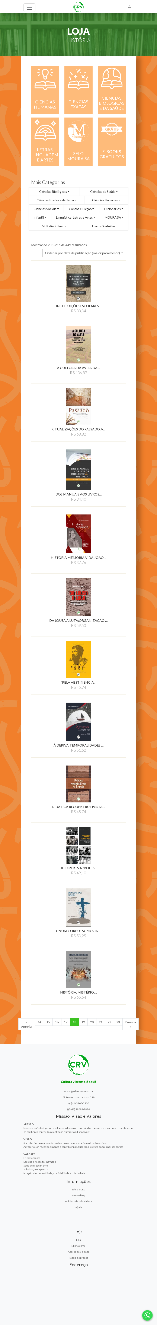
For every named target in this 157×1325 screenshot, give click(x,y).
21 (100, 1022)
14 (39, 1022)
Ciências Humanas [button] (105, 200)
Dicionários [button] (112, 209)
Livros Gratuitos (103, 226)
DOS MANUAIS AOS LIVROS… (78, 494)
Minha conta (78, 1245)
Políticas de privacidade (78, 1201)
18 (74, 1022)
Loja (78, 1239)
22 (109, 1022)
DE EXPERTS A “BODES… (79, 868)
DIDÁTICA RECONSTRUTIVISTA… (78, 807)
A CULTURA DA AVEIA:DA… (78, 368)
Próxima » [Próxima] (130, 1024)
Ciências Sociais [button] (45, 209)
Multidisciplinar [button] (53, 226)
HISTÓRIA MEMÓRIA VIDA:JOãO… (78, 557)
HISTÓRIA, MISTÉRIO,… (78, 992)
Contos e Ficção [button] (80, 209)
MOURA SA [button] (113, 217)
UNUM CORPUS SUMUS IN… (78, 931)
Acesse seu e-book (78, 1251)
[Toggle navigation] (29, 7)
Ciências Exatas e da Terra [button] (55, 200)
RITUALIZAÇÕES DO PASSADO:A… (78, 429)
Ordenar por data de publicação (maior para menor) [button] (83, 253)
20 (92, 1022)
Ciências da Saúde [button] (102, 191)
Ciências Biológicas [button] (53, 191)
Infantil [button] (38, 217)
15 (48, 1022)
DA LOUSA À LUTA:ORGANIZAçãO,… (78, 620)
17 (65, 1022)
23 (118, 1022)
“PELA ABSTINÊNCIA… (78, 682)
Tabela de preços (78, 1257)
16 (57, 1022)
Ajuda (78, 1207)
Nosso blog (78, 1195)
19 (83, 1022)
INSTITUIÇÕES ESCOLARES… (78, 306)
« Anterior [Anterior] (26, 1024)
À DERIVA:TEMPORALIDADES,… (79, 745)
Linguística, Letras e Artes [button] (74, 217)
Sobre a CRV (78, 1189)
